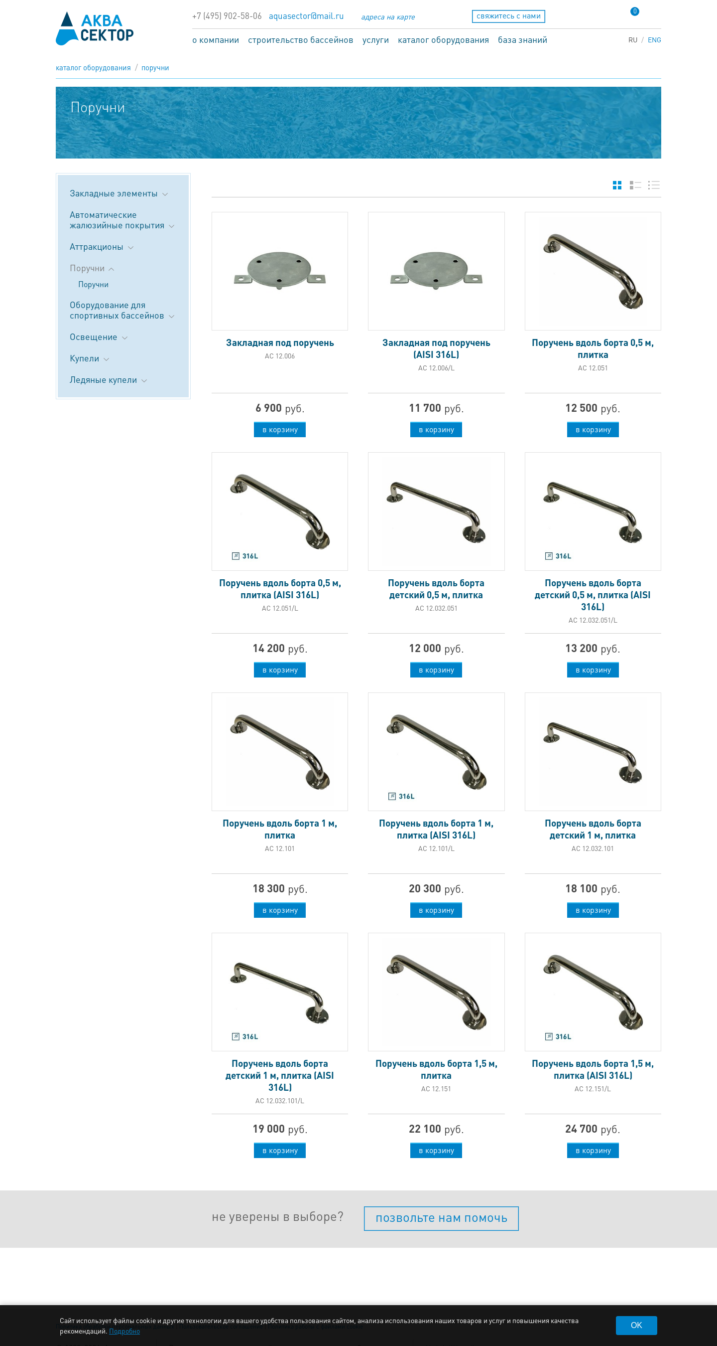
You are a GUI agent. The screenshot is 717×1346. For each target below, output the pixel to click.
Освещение (99, 336)
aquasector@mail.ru (306, 15)
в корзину (280, 429)
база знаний (522, 39)
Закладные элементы (120, 192)
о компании (215, 39)
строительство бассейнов (301, 39)
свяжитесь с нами (509, 15)
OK (636, 1325)
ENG (654, 39)
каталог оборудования (443, 39)
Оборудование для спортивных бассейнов (123, 310)
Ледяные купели (109, 379)
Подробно (124, 1330)
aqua (94, 28)
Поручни (155, 67)
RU (633, 39)
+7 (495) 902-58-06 (227, 15)
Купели (90, 357)
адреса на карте (388, 16)
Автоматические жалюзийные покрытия (123, 219)
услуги (375, 39)
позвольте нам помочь (441, 1216)
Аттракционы (102, 246)
